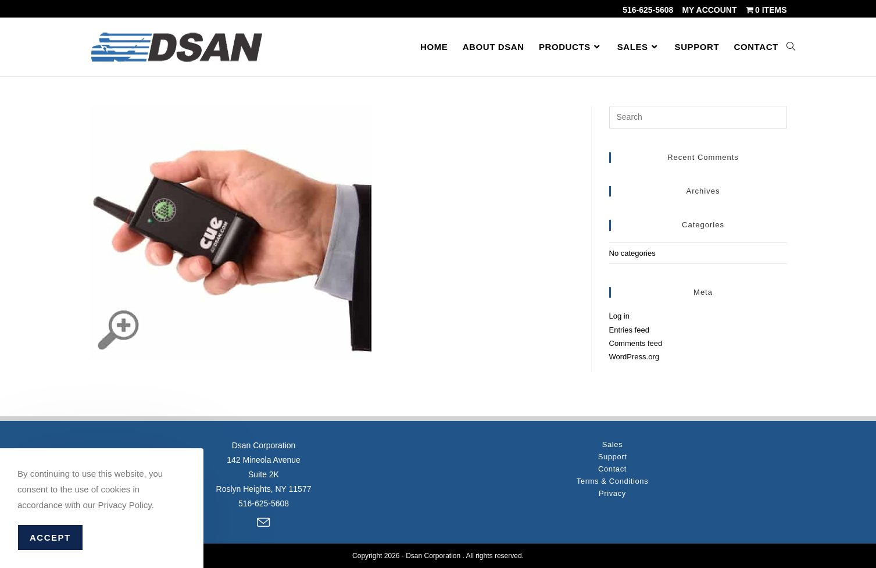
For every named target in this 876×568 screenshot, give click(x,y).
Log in (619, 316)
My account (709, 10)
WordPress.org (634, 356)
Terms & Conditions (613, 481)
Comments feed (636, 343)
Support (612, 456)
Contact (612, 469)
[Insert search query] (698, 117)
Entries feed (629, 330)
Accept (50, 537)
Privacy (612, 493)
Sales (612, 444)
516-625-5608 (648, 10)
